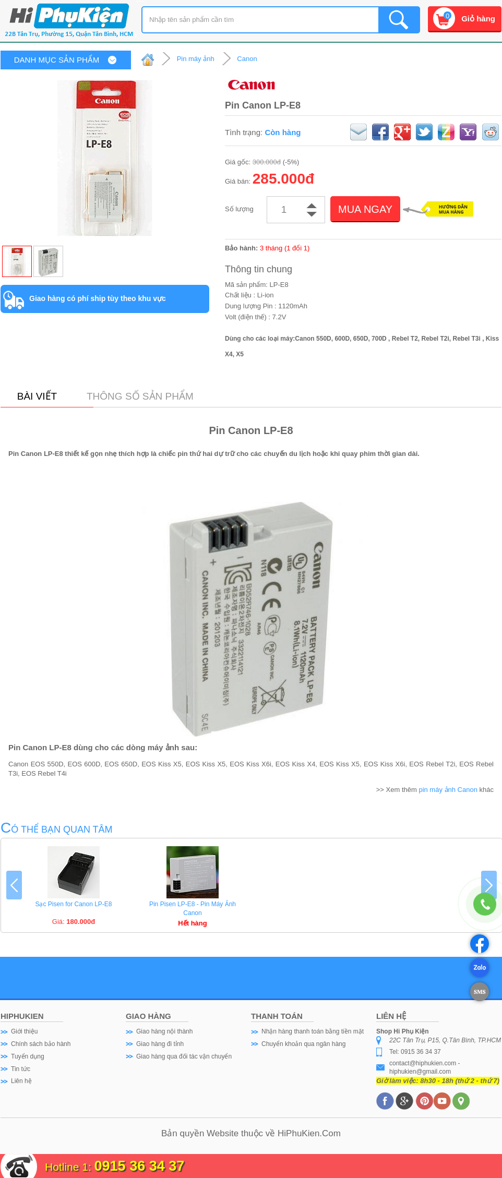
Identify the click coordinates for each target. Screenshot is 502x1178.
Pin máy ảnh (195, 59)
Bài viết (37, 396)
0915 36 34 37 (139, 1166)
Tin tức (20, 1069)
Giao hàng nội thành (164, 1031)
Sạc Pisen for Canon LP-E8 (73, 904)
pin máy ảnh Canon (448, 790)
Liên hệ (21, 1081)
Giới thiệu (24, 1031)
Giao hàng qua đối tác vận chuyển (184, 1056)
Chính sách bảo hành (40, 1044)
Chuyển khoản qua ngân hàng (303, 1044)
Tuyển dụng (27, 1056)
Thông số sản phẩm (140, 396)
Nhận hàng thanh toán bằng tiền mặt (312, 1031)
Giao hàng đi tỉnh (160, 1044)
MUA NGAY (365, 209)
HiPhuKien (298, 1133)
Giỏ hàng (478, 18)
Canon (247, 59)
